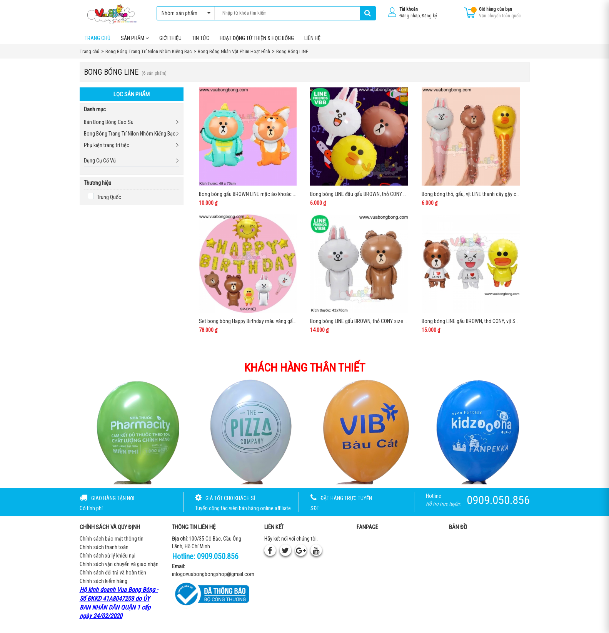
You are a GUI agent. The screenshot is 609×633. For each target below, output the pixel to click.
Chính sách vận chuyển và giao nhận (119, 564)
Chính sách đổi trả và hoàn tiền (113, 572)
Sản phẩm (135, 38)
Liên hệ (312, 38)
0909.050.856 (218, 556)
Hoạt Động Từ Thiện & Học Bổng (257, 38)
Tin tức (200, 38)
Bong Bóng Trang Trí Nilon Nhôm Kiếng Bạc (129, 134)
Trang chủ (97, 38)
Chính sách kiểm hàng (103, 581)
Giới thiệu (170, 38)
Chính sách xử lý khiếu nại (107, 556)
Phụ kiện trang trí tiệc (106, 145)
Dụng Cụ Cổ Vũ (100, 160)
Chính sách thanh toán (104, 547)
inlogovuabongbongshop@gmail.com (213, 574)
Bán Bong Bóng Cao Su (108, 122)
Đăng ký (429, 15)
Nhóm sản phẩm (184, 13)
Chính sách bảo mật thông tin (111, 539)
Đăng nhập (409, 15)
